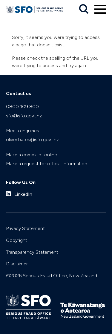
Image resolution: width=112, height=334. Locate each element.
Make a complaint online (31, 154)
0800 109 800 (22, 106)
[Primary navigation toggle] (100, 9)
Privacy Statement (25, 228)
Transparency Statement (32, 252)
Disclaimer (17, 264)
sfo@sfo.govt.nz (24, 116)
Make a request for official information (46, 163)
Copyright (16, 240)
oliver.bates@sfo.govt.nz (32, 139)
